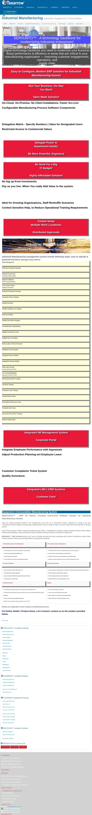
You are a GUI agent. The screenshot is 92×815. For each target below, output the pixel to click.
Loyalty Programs (6, 670)
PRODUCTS (7, 7)
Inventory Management (7, 640)
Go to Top (5, 620)
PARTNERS (65, 7)
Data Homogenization (9, 734)
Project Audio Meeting (9, 714)
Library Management (8, 685)
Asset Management (6, 646)
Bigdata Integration (8, 731)
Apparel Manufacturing (32, 23)
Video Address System (9, 719)
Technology (61, 23)
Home (5, 23)
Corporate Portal (6, 643)
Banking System (7, 692)
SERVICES (30, 7)
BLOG (75, 7)
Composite (23, 747)
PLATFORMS (19, 7)
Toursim (4, 661)
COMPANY (55, 7)
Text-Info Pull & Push (8, 710)
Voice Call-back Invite (9, 701)
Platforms (12, 23)
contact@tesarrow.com (14, 806)
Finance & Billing (6, 637)
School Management (8, 679)
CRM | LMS (4, 653)
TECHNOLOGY (42, 7)
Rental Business (6, 667)
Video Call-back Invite (9, 707)
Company (71, 23)
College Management (9, 682)
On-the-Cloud (5, 747)
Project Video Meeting (9, 716)
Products (20, 23)
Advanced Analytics (8, 738)
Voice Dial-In (6, 704)
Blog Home (79, 23)
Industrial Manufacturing (8, 634)
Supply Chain (5, 658)
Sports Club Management (10, 689)
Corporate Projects (6, 649)
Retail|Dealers (5, 664)
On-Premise (14, 747)
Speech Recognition (8, 722)
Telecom (4, 655)
